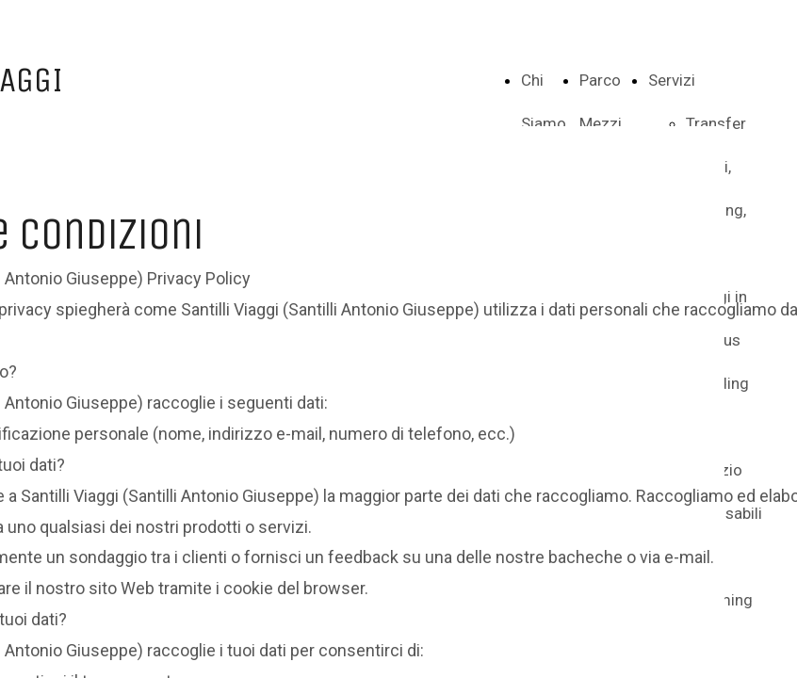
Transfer (716, 123)
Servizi (671, 80)
